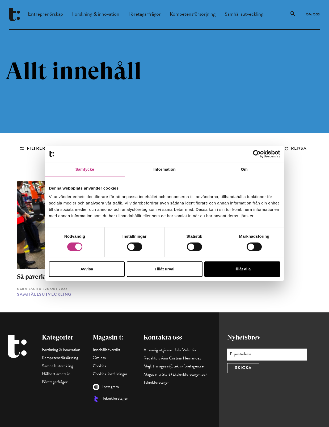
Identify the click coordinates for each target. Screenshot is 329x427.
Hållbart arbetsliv (56, 374)
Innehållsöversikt (106, 350)
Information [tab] (164, 169)
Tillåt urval (165, 269)
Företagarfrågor (144, 14)
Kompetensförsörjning (193, 14)
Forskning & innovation (95, 14)
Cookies (99, 366)
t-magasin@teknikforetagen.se (178, 367)
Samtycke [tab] (84, 169)
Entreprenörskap (45, 14)
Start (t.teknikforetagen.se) (184, 375)
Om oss (313, 14)
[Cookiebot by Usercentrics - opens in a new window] (257, 154)
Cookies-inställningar (110, 374)
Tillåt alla (242, 269)
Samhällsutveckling (244, 14)
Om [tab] (244, 169)
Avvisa (87, 269)
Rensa (299, 149)
